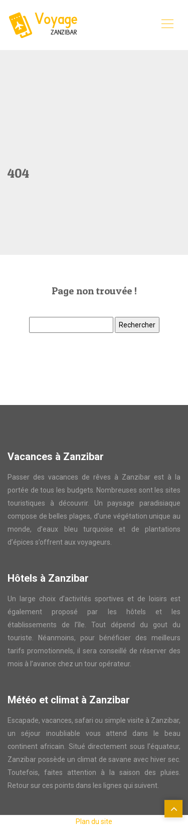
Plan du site (94, 821)
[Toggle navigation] (166, 25)
